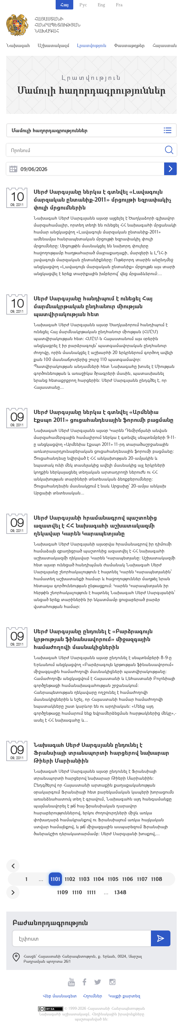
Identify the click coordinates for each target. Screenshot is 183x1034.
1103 (84, 879)
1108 (156, 879)
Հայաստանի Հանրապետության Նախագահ (57, 25)
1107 (142, 879)
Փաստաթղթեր (129, 45)
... (13, 169)
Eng (101, 5)
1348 (120, 892)
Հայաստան (164, 45)
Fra (119, 5)
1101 (55, 879)
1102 (70, 879)
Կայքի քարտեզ (124, 996)
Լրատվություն (91, 45)
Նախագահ (18, 45)
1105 (113, 879)
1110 (77, 892)
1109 (62, 892)
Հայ (64, 5)
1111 (91, 892)
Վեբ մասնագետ (60, 996)
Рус (83, 5)
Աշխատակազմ (53, 45)
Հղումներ (92, 996)
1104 (98, 879)
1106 (127, 879)
